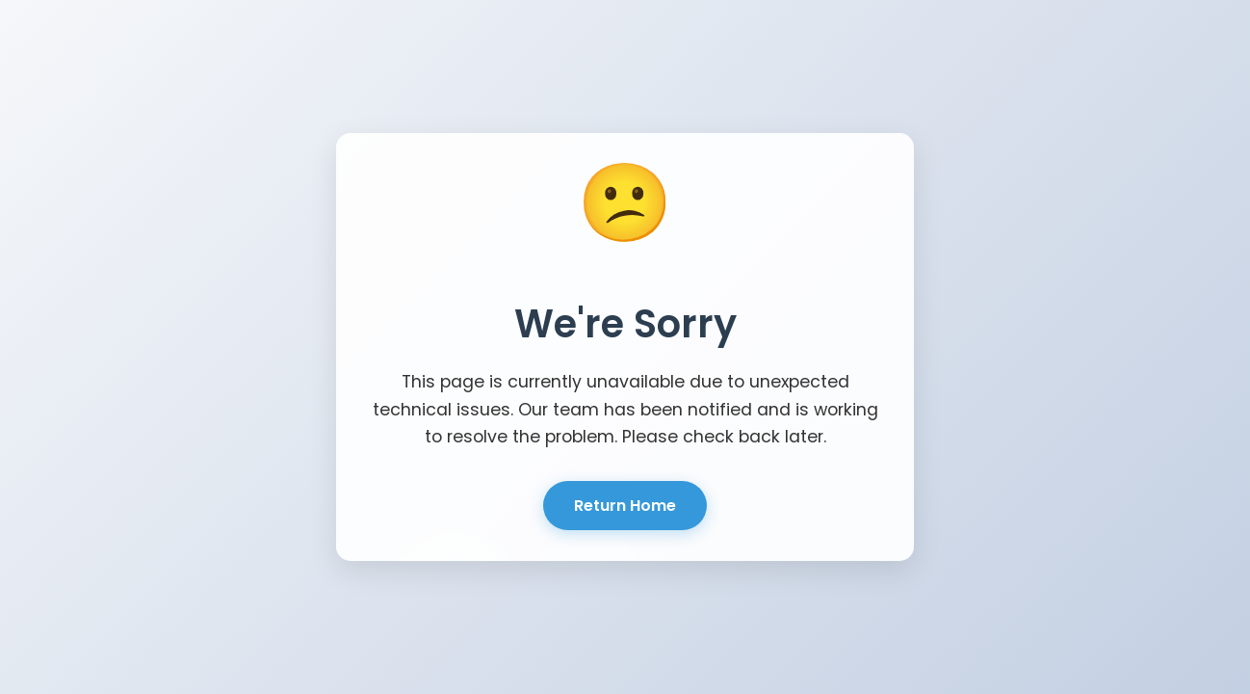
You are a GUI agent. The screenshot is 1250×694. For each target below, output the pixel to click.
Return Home (625, 505)
